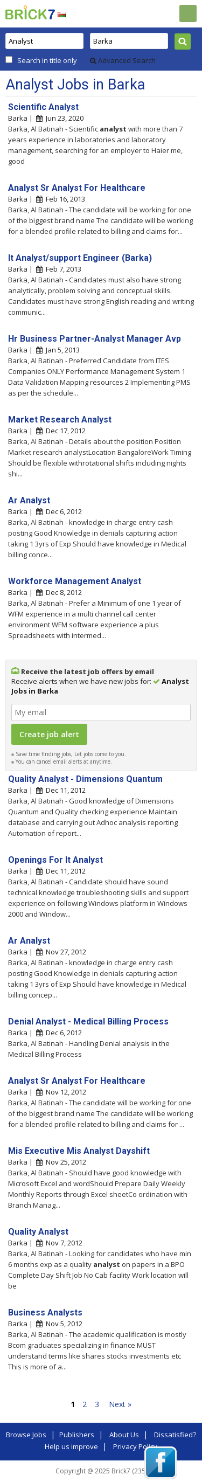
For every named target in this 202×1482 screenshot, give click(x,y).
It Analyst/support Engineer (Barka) (80, 258)
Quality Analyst (38, 1232)
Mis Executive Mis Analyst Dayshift (79, 1151)
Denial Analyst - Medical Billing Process (88, 1021)
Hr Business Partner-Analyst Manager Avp (94, 339)
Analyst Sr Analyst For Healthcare (76, 188)
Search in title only (47, 60)
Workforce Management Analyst (74, 581)
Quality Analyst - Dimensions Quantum (85, 779)
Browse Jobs (26, 1434)
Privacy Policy (135, 1446)
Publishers (76, 1434)
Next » (120, 1404)
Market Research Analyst (60, 419)
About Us (124, 1434)
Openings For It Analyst (55, 860)
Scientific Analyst (43, 107)
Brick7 (30, 12)
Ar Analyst (29, 500)
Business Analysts (45, 1312)
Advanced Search (123, 60)
